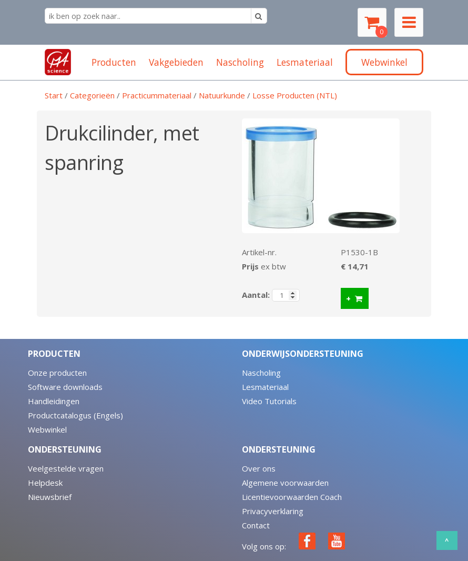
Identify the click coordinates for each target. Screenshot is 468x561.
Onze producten (57, 372)
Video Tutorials (269, 401)
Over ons (259, 468)
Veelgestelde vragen (66, 468)
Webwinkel (47, 429)
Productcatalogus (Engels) (75, 415)
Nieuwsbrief (50, 497)
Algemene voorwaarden (285, 482)
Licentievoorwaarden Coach (292, 497)
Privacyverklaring (272, 511)
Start (54, 95)
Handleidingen (53, 401)
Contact (256, 525)
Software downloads (65, 387)
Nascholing (261, 372)
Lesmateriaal (265, 387)
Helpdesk (45, 482)
